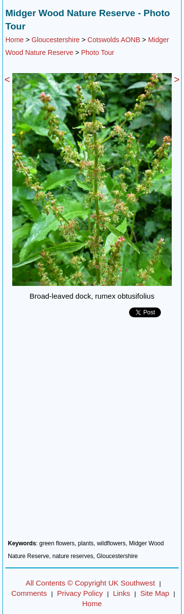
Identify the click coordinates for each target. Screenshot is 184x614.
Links (121, 593)
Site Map (154, 593)
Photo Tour (97, 52)
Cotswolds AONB (113, 40)
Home (14, 40)
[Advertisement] (92, 432)
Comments (29, 593)
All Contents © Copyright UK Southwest (90, 583)
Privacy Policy (80, 593)
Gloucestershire (55, 40)
